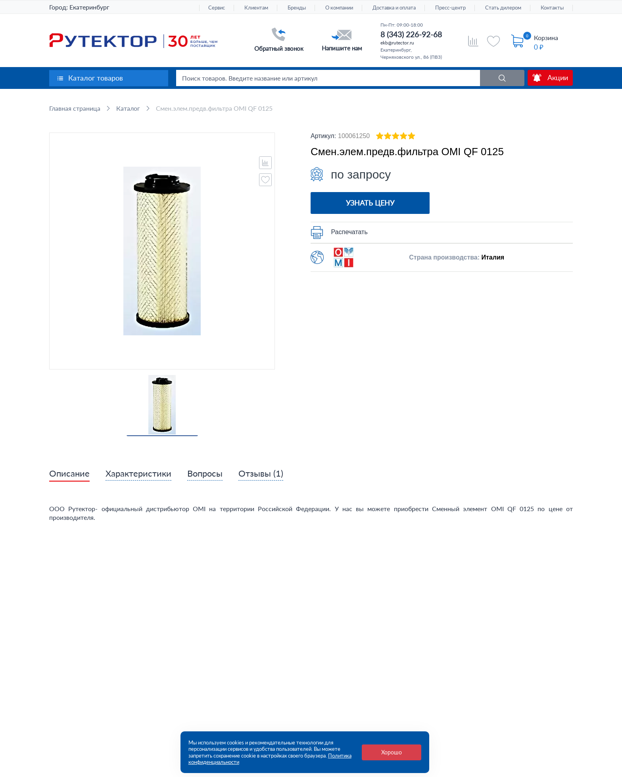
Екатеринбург (89, 7)
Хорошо (391, 752)
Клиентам (256, 8)
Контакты (552, 8)
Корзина (546, 37)
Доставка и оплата (394, 8)
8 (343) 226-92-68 (411, 34)
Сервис (216, 8)
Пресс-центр (450, 8)
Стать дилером (503, 8)
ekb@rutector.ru (397, 43)
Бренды (297, 8)
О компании (339, 8)
